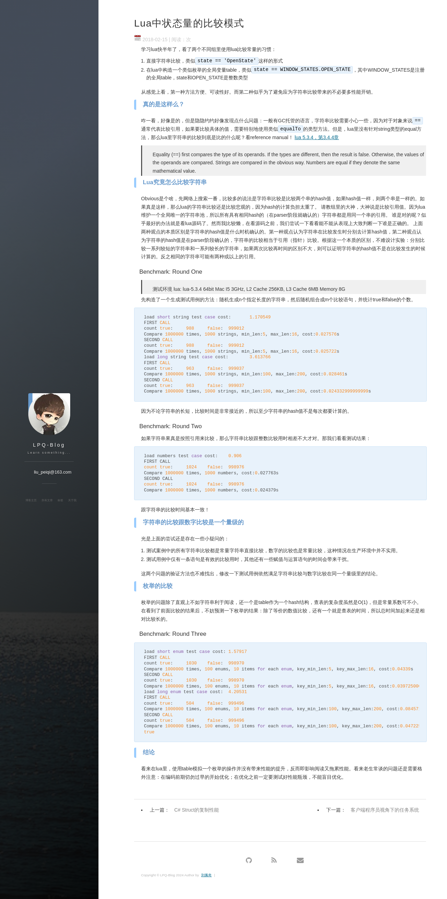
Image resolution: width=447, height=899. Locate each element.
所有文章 (47, 500)
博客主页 (31, 500)
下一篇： (374, 810)
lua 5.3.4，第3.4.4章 (317, 137)
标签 (60, 500)
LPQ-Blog (49, 445)
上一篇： (186, 810)
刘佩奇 (206, 875)
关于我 (72, 500)
